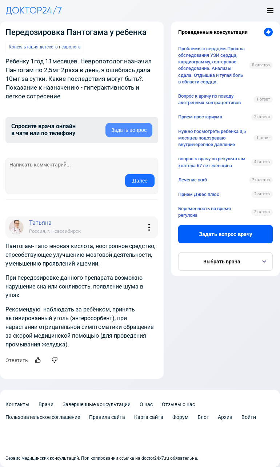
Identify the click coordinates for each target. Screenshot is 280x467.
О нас (146, 404)
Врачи (46, 404)
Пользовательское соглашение (42, 417)
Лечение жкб (192, 180)
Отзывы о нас (178, 404)
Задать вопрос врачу (225, 234)
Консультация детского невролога (45, 47)
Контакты (17, 404)
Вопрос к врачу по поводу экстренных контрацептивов (209, 99)
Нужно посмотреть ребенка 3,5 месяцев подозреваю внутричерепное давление (212, 138)
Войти (248, 417)
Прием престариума (200, 116)
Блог (203, 417)
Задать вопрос (129, 130)
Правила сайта (107, 417)
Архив (225, 417)
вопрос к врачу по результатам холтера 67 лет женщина (211, 162)
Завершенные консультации (97, 404)
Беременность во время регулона (204, 212)
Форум (180, 417)
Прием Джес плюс (198, 194)
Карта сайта (148, 417)
